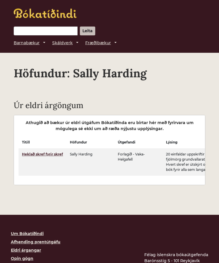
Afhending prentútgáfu (35, 241)
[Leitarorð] (46, 31)
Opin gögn (22, 258)
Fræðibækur (98, 42)
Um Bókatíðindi (27, 233)
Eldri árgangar (26, 250)
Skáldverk (62, 42)
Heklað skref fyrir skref (42, 154)
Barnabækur (27, 42)
